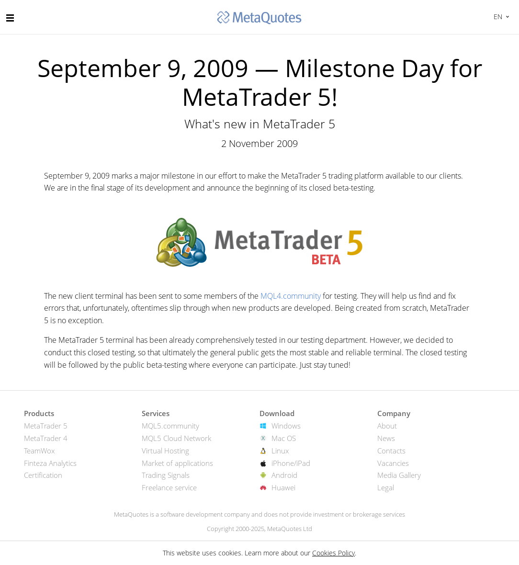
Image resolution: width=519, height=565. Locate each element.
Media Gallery (399, 475)
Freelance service (169, 487)
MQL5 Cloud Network (176, 438)
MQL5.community (170, 425)
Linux (280, 450)
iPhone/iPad (290, 463)
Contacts (391, 450)
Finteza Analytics (50, 463)
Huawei (283, 487)
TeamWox (39, 450)
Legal (385, 487)
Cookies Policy (333, 552)
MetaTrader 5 (46, 425)
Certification (43, 475)
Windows (286, 425)
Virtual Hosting (165, 450)
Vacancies (393, 463)
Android (284, 475)
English (496, 16)
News (386, 438)
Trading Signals (166, 475)
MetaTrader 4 (46, 438)
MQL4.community (290, 296)
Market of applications (177, 463)
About (387, 425)
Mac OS (283, 438)
